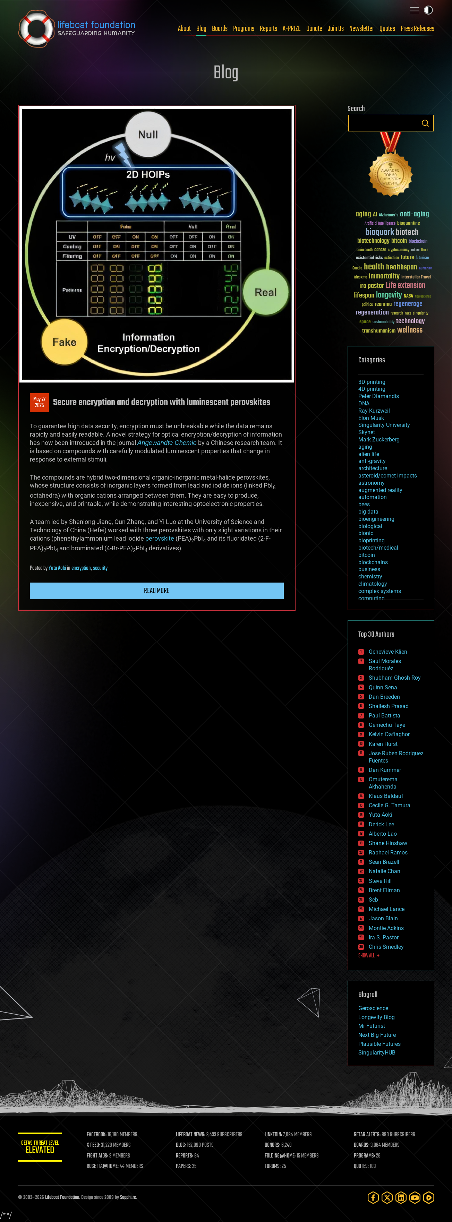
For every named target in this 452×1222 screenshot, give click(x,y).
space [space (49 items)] (365, 322)
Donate (314, 29)
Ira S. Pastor (384, 937)
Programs (243, 29)
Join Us (336, 29)
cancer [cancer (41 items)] (380, 250)
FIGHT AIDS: (102, 1156)
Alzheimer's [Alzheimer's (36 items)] (388, 215)
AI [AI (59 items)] (375, 215)
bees (364, 504)
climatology (372, 583)
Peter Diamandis (378, 396)
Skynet (366, 432)
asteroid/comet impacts (387, 475)
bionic (365, 533)
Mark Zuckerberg (379, 439)
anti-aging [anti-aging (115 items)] (414, 214)
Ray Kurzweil (374, 410)
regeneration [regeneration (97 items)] (372, 313)
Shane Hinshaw (388, 843)
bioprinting (371, 540)
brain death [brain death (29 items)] (365, 250)
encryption (81, 568)
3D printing (371, 382)
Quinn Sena (383, 687)
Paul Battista (384, 715)
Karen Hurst (383, 744)
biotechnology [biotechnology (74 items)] (373, 241)
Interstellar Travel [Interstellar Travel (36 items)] (416, 277)
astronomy (371, 483)
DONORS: (275, 1145)
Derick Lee (381, 824)
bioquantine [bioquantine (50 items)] (408, 223)
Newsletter (361, 29)
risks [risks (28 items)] (408, 313)
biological (370, 526)
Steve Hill (380, 881)
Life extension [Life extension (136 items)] (405, 285)
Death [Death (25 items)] (424, 250)
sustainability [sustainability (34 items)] (383, 322)
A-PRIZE (292, 29)
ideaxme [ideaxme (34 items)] (360, 277)
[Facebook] (373, 1197)
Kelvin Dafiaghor (389, 734)
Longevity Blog (376, 1017)
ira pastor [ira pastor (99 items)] (371, 286)
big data (368, 511)
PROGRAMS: (365, 1156)
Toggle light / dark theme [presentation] (428, 10)
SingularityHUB (376, 1052)
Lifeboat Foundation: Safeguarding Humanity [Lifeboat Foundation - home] (77, 29)
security (100, 568)
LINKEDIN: (275, 1134)
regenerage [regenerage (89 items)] (408, 304)
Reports (268, 29)
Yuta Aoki (57, 568)
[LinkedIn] (401, 1197)
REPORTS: (188, 1156)
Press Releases (417, 29)
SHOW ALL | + (368, 956)
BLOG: (184, 1145)
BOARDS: (362, 1145)
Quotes (387, 29)
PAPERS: (187, 1166)
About (184, 29)
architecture (372, 468)
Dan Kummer (385, 770)
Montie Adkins (386, 928)
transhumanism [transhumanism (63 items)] (378, 331)
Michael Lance (386, 909)
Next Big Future (377, 1035)
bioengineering (376, 519)
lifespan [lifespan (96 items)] (363, 296)
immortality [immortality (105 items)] (384, 276)
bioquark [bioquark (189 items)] (380, 232)
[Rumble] (428, 1197)
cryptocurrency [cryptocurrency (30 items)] (398, 250)
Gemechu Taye (387, 725)
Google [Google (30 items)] (357, 268)
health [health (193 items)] (374, 267)
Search (425, 123)
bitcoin (366, 555)
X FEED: (98, 1145)
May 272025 (39, 402)
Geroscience (373, 1008)
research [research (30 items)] (397, 313)
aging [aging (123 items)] (363, 214)
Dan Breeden (384, 697)
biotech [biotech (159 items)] (407, 232)
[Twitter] (387, 1197)
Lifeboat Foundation (62, 1198)
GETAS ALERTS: (368, 1134)
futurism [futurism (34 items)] (422, 258)
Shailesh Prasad (389, 706)
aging (365, 447)
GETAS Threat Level (42, 1148)
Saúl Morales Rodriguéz (385, 665)
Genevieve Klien (388, 651)
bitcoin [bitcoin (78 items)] (399, 241)
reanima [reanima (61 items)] (383, 304)
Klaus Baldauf (386, 796)
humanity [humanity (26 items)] (425, 269)
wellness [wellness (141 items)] (410, 330)
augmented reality (380, 490)
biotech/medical (378, 547)
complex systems (379, 591)
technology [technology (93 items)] (410, 322)
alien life (368, 454)
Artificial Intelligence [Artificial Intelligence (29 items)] (380, 224)
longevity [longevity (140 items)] (389, 295)
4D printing (371, 389)
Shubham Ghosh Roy (395, 677)
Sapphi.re (128, 1198)
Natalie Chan (384, 871)
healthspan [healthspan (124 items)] (401, 267)
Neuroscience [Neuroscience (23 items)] (423, 297)
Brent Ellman (384, 890)
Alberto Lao (383, 834)
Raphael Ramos (388, 852)
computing (371, 598)
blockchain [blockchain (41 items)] (418, 241)
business (369, 569)
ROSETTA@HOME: (107, 1166)
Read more (157, 591)
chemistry (370, 576)
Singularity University (384, 425)
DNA (363, 403)
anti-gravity (372, 461)
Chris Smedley (386, 947)
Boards (220, 29)
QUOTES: (362, 1166)
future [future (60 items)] (407, 257)
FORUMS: (275, 1166)
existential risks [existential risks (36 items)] (369, 258)
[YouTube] (414, 1197)
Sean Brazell (384, 862)
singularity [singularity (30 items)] (420, 313)
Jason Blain (383, 918)
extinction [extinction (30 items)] (391, 258)
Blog (201, 29)
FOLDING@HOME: (282, 1156)
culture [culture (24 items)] (415, 250)
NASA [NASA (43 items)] (408, 296)
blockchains (373, 562)
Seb (373, 899)
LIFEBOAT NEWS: (194, 1134)
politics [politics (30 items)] (367, 305)
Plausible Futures (379, 1044)
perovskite (159, 538)
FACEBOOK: (101, 1134)
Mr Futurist (371, 1026)
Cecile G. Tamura (389, 805)
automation (372, 497)
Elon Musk (371, 418)
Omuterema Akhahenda (383, 783)
